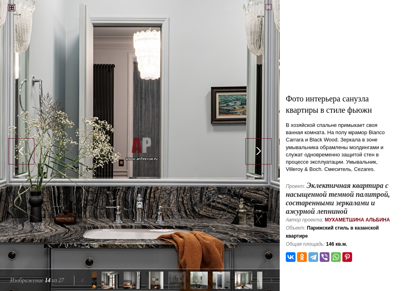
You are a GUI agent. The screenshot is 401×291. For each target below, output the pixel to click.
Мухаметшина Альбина (357, 220)
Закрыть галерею (244, 7)
